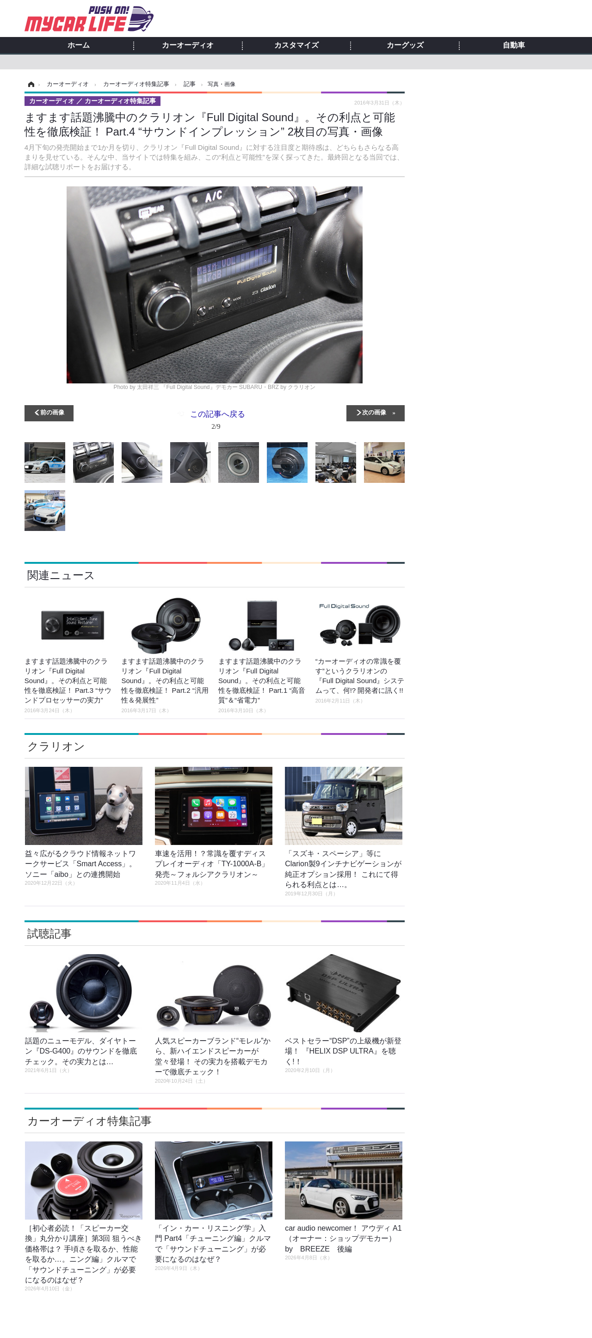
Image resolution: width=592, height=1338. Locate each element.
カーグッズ (405, 45)
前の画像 (52, 412)
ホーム (79, 45)
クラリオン (56, 746)
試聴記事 (49, 933)
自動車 (514, 45)
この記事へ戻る (217, 421)
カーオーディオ (188, 45)
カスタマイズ (296, 45)
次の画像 (374, 412)
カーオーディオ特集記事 (89, 1121)
